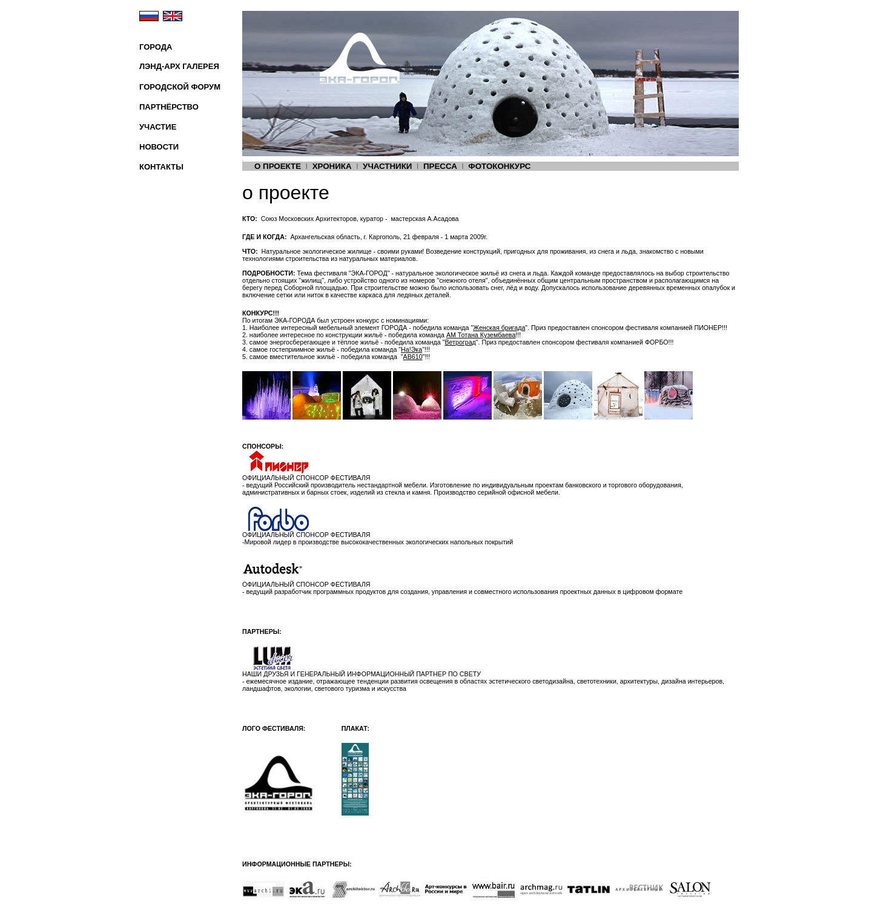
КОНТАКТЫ (161, 166)
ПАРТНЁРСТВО (169, 106)
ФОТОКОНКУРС (499, 166)
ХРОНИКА (332, 166)
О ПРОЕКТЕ (277, 166)
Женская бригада (499, 327)
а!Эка (411, 349)
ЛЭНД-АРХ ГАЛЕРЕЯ (179, 66)
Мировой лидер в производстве (293, 542)
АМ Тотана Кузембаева (480, 334)
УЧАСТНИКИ (387, 166)
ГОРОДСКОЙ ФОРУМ (179, 86)
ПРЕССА (440, 166)
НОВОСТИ (159, 146)
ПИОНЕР (708, 327)
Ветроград (459, 342)
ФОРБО (657, 342)
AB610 (413, 356)
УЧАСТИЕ (157, 126)
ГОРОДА (155, 46)
